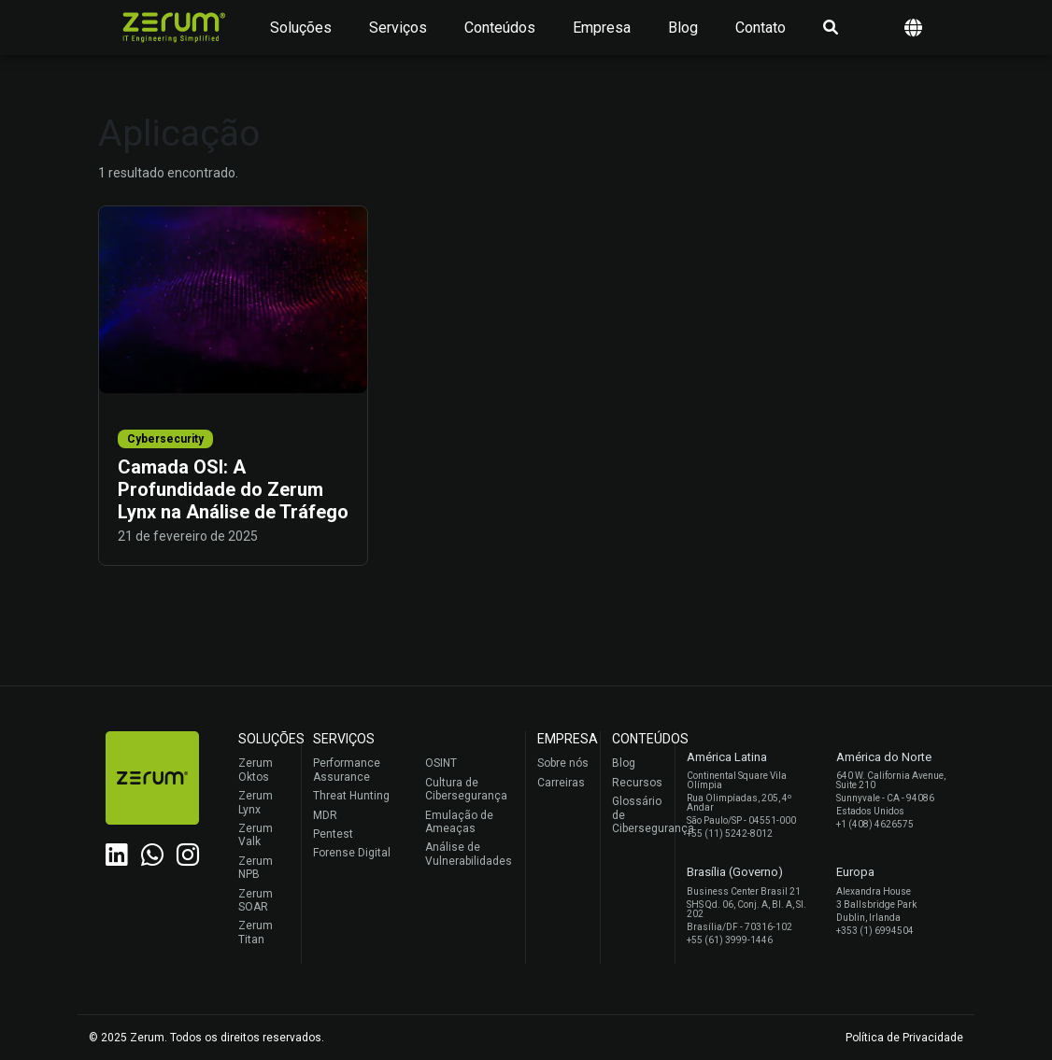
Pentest (333, 834)
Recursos (637, 782)
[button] (913, 27)
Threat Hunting (351, 795)
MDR (325, 815)
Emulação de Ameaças (459, 822)
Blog (683, 27)
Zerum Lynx (255, 802)
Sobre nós (563, 763)
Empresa (602, 27)
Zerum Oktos (255, 769)
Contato (760, 27)
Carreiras (561, 782)
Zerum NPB (255, 868)
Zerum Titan (255, 932)
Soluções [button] (301, 27)
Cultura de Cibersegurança (466, 789)
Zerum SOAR (255, 900)
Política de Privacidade (904, 1037)
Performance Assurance (346, 769)
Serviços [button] (398, 27)
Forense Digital (352, 852)
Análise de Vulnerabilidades (468, 854)
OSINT (441, 763)
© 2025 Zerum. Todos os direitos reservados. (206, 1037)
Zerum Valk (255, 835)
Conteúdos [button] (499, 27)
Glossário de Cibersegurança (638, 815)
